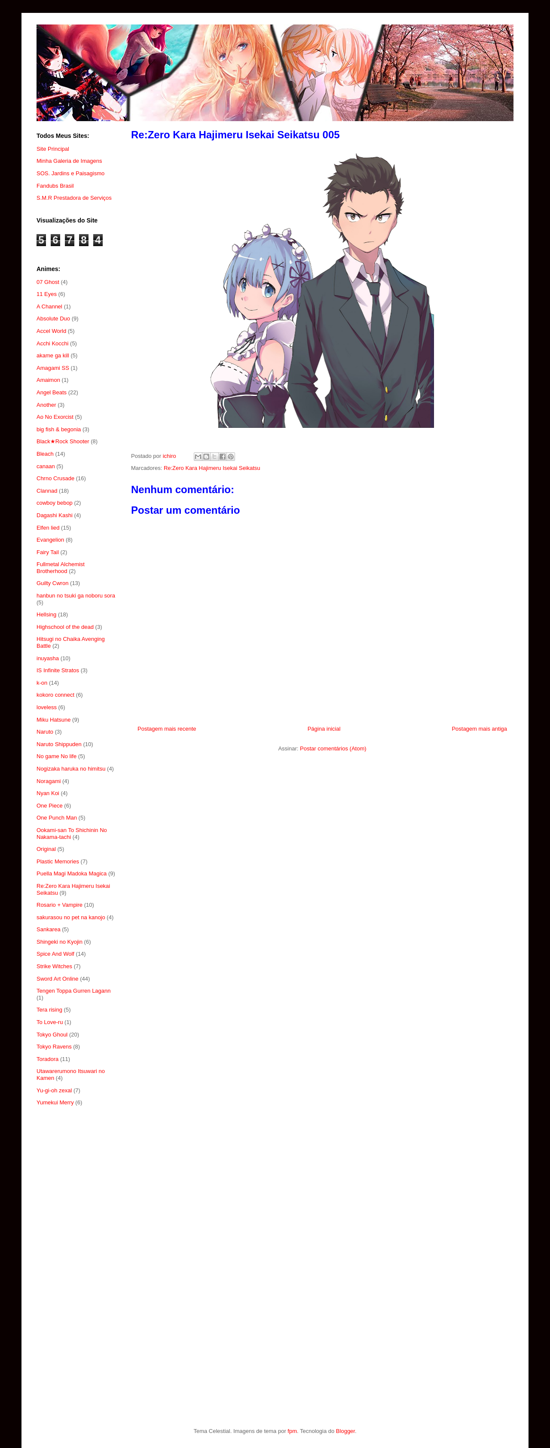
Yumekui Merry (55, 1102)
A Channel (49, 306)
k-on (42, 683)
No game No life (56, 756)
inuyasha (48, 658)
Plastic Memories (58, 861)
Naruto (45, 732)
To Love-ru (50, 1022)
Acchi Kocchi (52, 343)
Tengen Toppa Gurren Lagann (74, 991)
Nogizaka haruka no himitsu (71, 768)
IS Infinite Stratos (58, 670)
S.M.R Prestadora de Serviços (74, 198)
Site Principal (53, 149)
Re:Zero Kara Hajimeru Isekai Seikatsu (212, 468)
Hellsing (46, 614)
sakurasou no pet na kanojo (71, 917)
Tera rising (49, 1009)
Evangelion (50, 540)
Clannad (47, 491)
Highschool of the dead (65, 627)
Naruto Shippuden (59, 744)
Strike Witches (54, 966)
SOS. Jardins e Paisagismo (70, 173)
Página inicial (324, 729)
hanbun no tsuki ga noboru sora (76, 595)
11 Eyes (47, 294)
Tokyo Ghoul (52, 1034)
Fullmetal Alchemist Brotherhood (61, 567)
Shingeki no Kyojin (59, 942)
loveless (47, 707)
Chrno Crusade (55, 478)
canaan (46, 466)
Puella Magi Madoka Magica (72, 873)
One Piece (50, 805)
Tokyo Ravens (54, 1046)
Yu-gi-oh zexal (54, 1090)
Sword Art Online (58, 978)
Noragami (49, 781)
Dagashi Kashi (55, 515)
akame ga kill (53, 355)
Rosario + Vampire (59, 905)
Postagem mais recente (167, 729)
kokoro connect (55, 695)
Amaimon (48, 380)
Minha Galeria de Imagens (69, 161)
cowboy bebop (55, 503)
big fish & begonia (59, 429)
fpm (292, 1431)
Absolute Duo (53, 318)
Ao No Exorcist (55, 417)
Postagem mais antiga (479, 729)
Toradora (47, 1059)
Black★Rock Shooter (63, 441)
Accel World (51, 331)
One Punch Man (57, 817)
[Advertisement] (76, 1253)
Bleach (45, 454)
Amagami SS (53, 368)
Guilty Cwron (52, 583)
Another (46, 405)
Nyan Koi (48, 793)
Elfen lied (48, 527)
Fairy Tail (48, 552)
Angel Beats (52, 392)
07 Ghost (48, 282)
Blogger (345, 1431)
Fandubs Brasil (55, 186)
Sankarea (49, 929)
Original (46, 849)
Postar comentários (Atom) (333, 748)
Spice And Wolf (55, 954)
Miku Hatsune (53, 719)
